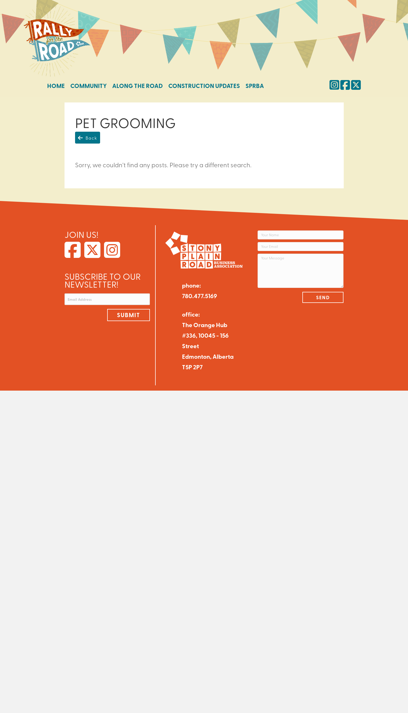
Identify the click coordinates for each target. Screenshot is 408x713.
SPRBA (254, 85)
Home (56, 85)
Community (88, 85)
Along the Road (137, 85)
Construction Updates (204, 85)
